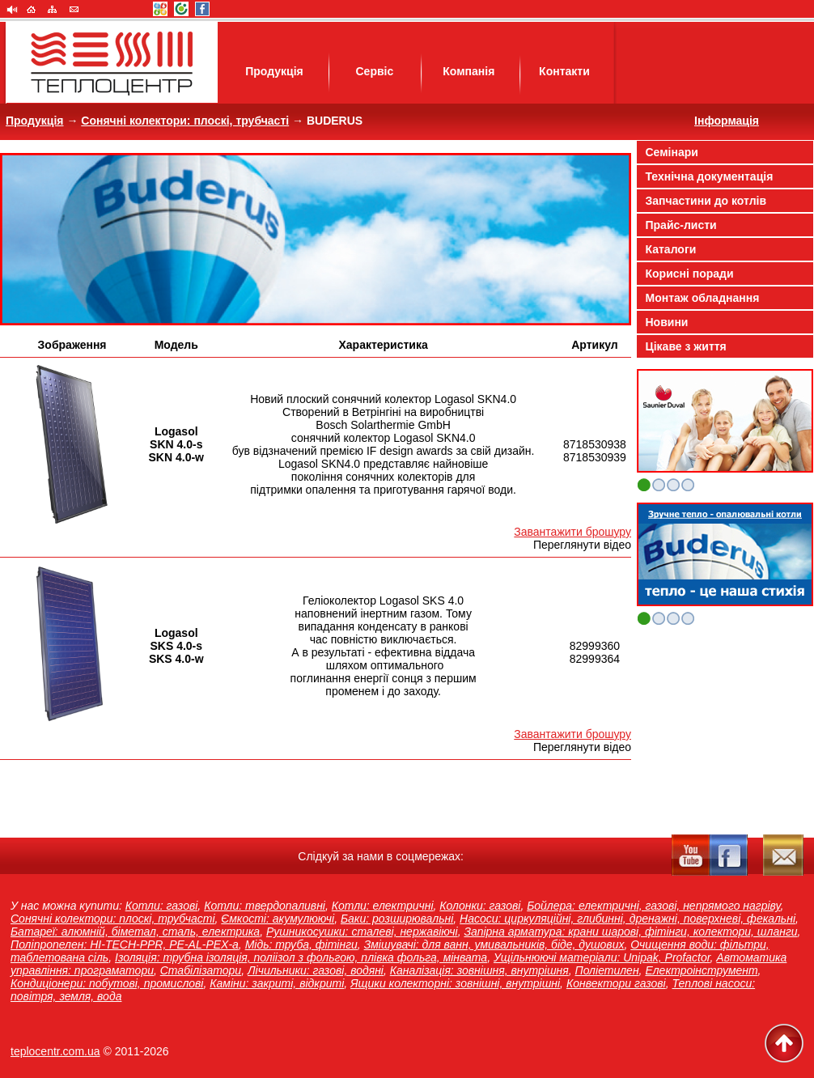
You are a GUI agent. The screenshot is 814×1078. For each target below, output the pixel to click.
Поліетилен (607, 970)
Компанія (468, 71)
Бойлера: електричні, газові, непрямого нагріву (653, 905)
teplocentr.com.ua (55, 1051)
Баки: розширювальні (397, 918)
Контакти (564, 71)
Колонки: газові (479, 905)
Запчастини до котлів (706, 200)
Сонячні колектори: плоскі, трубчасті (185, 120)
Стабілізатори (200, 970)
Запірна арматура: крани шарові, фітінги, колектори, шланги (630, 931)
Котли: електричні (383, 905)
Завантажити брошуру (572, 531)
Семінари (672, 152)
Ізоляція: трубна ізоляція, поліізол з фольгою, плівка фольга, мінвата (301, 957)
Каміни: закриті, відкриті (277, 983)
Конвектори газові (616, 983)
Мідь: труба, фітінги (301, 944)
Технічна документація (710, 176)
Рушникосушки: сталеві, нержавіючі (362, 931)
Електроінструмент (701, 970)
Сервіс (374, 71)
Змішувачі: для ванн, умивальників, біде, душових (494, 944)
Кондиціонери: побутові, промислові (107, 983)
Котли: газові (161, 905)
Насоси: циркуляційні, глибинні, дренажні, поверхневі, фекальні (627, 918)
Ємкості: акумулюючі (277, 918)
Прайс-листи (681, 225)
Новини (667, 322)
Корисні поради (690, 273)
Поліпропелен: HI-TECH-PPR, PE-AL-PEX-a (125, 944)
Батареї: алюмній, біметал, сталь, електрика (135, 931)
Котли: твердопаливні (264, 905)
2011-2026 (142, 1051)
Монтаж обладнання (703, 297)
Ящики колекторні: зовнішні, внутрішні (455, 983)
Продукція (274, 71)
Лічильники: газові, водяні (316, 970)
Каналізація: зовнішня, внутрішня (479, 970)
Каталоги (671, 249)
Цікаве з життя (686, 346)
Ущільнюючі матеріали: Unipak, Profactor (602, 957)
